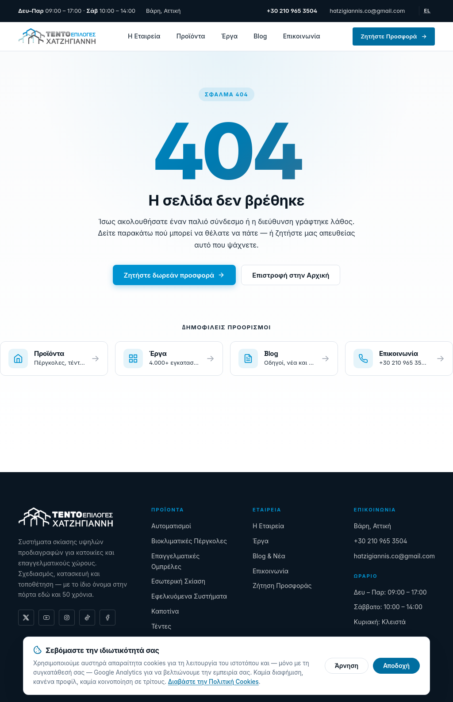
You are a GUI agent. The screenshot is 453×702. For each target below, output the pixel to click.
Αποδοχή (396, 665)
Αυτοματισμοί (171, 526)
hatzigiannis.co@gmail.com (367, 10)
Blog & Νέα (269, 556)
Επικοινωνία (301, 36)
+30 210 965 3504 (380, 541)
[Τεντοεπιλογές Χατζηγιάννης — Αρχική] (57, 36)
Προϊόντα (191, 36)
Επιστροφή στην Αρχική (290, 275)
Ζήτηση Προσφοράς (282, 585)
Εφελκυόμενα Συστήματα (189, 596)
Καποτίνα (165, 611)
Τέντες (161, 626)
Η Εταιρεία (144, 36)
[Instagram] (67, 618)
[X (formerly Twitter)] (26, 618)
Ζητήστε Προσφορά (394, 36)
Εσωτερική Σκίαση (178, 581)
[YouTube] (46, 618)
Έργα (229, 36)
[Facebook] (107, 618)
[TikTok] (87, 618)
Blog (260, 36)
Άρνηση (346, 665)
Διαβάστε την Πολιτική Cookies (213, 681)
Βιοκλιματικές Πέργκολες (189, 541)
